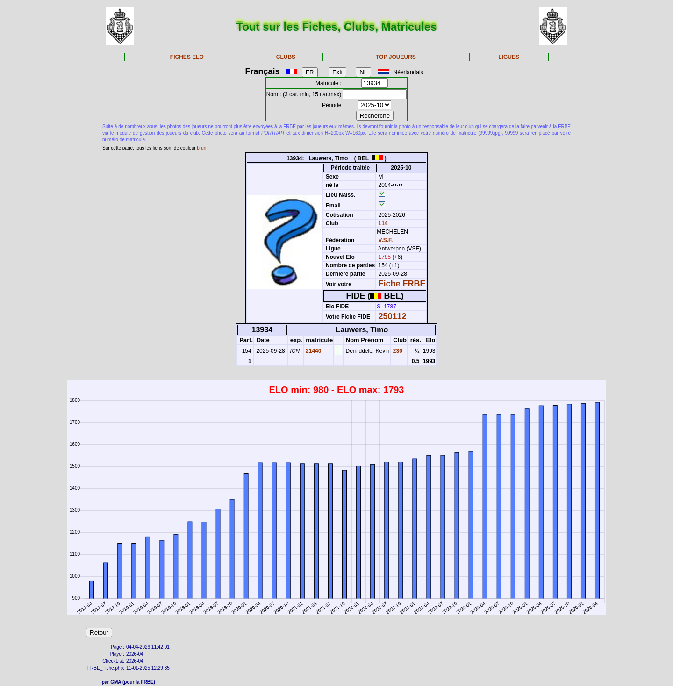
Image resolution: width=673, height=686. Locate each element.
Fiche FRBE (402, 283)
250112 (393, 316)
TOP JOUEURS (396, 57)
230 (397, 351)
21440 (313, 351)
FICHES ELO (187, 57)
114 (382, 223)
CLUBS (285, 57)
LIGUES (508, 57)
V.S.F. (386, 240)
